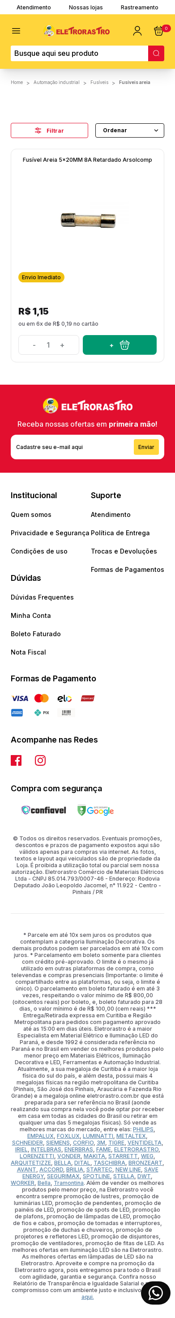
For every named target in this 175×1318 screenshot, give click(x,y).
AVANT (26, 1169)
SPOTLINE (96, 1176)
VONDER (69, 1156)
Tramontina (69, 1182)
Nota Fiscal (28, 652)
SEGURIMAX (63, 1176)
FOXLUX (68, 1136)
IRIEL (21, 1149)
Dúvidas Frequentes (42, 597)
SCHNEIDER (27, 1142)
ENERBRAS (78, 1149)
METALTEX (131, 1136)
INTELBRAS (46, 1149)
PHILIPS (143, 1129)
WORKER (22, 1182)
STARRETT (123, 1156)
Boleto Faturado (36, 634)
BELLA (62, 1162)
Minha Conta (31, 615)
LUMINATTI (98, 1136)
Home (17, 82)
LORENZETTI (37, 1156)
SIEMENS (58, 1142)
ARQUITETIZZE (31, 1162)
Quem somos (31, 514)
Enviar (146, 447)
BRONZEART (145, 1162)
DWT (144, 1176)
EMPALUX (40, 1136)
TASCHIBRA (109, 1162)
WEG (147, 1156)
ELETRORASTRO (136, 1149)
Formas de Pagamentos (127, 569)
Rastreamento (139, 7)
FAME (103, 1149)
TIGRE (116, 1142)
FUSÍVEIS (99, 82)
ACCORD (51, 1169)
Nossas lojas (86, 7)
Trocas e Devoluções (124, 551)
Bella (44, 1182)
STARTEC (99, 1169)
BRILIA (74, 1169)
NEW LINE (128, 1169)
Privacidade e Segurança (50, 533)
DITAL (82, 1162)
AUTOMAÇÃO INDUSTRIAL (57, 82)
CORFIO (83, 1142)
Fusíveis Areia (134, 82)
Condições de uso (39, 551)
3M (101, 1142)
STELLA (123, 1176)
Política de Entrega (120, 533)
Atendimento (34, 7)
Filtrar (49, 130)
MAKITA (94, 1156)
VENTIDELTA (145, 1142)
